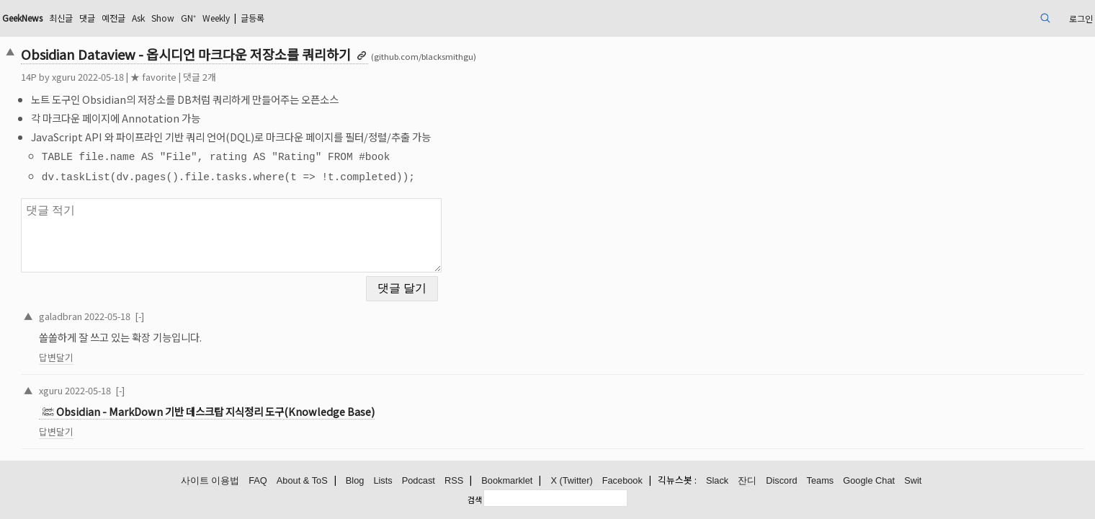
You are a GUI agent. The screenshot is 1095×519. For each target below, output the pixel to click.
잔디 (747, 481)
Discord (781, 481)
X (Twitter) (571, 481)
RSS (453, 481)
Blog (355, 481)
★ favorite (259, 77)
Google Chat (869, 481)
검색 (475, 499)
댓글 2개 (305, 77)
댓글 (214, 17)
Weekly (365, 17)
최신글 (184, 17)
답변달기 (162, 345)
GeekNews (138, 17)
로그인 (969, 17)
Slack (717, 481)
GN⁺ (331, 17)
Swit (912, 481)
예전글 (244, 17)
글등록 (409, 17)
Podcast (418, 481)
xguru (170, 77)
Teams (820, 481)
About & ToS (302, 481)
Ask (273, 17)
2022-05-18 (213, 304)
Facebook (622, 481)
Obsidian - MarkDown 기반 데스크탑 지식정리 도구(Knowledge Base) (321, 400)
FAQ (258, 481)
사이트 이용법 (210, 481)
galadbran (166, 304)
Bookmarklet (506, 481)
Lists (382, 481)
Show (302, 17)
